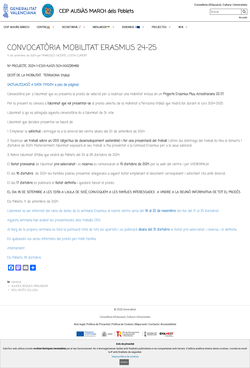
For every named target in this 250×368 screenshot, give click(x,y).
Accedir (243, 17)
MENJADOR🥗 (105, 27)
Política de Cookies (122, 324)
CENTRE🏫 (47, 27)
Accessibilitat (168, 324)
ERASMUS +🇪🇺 (135, 27)
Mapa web (141, 324)
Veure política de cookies (125, 356)
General (16, 282)
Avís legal (79, 324)
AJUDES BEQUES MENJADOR (30, 286)
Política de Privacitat (98, 324)
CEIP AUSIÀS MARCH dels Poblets (96, 11)
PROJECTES (163, 27)
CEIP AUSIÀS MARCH (16, 27)
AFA (185, 27)
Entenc (124, 362)
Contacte (154, 324)
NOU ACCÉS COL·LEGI (24, 290)
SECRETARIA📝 (75, 27)
